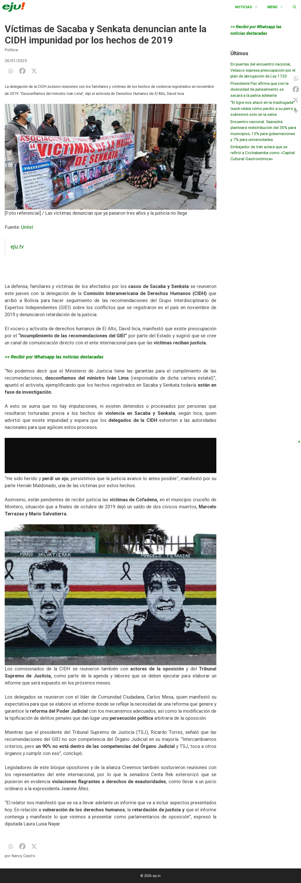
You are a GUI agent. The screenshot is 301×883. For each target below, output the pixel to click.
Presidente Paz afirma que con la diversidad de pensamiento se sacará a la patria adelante (259, 89)
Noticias (249, 7)
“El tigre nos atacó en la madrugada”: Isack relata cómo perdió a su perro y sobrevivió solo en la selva (263, 108)
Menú (277, 7)
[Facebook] (22, 71)
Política (11, 49)
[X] (34, 71)
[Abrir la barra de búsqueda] (294, 7)
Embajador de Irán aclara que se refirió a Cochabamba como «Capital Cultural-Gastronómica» (262, 152)
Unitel (27, 227)
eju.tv (17, 246)
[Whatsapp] (10, 71)
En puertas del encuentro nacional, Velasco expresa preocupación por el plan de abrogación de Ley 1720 (262, 70)
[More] (296, 110)
